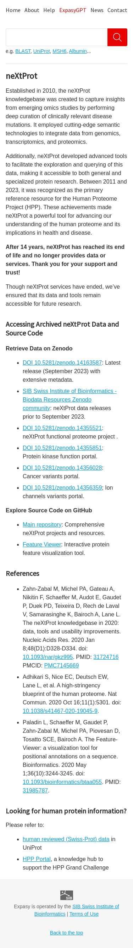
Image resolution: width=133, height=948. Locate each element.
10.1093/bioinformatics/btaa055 (62, 782)
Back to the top (66, 933)
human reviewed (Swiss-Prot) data (66, 839)
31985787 (35, 791)
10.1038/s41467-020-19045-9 (60, 711)
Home (13, 9)
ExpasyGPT (73, 9)
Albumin (78, 51)
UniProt (41, 51)
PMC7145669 (61, 666)
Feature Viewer (42, 544)
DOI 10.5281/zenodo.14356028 (62, 468)
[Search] (117, 37)
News (97, 9)
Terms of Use (84, 914)
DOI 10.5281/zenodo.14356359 (62, 488)
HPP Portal (37, 859)
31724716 (105, 657)
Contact (117, 9)
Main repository (42, 525)
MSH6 (59, 51)
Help (49, 9)
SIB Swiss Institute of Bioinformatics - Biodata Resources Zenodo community (70, 399)
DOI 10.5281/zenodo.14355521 (62, 428)
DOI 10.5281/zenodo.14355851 (62, 448)
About (31, 9)
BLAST (23, 51)
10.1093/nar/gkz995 (48, 657)
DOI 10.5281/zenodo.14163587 (62, 363)
